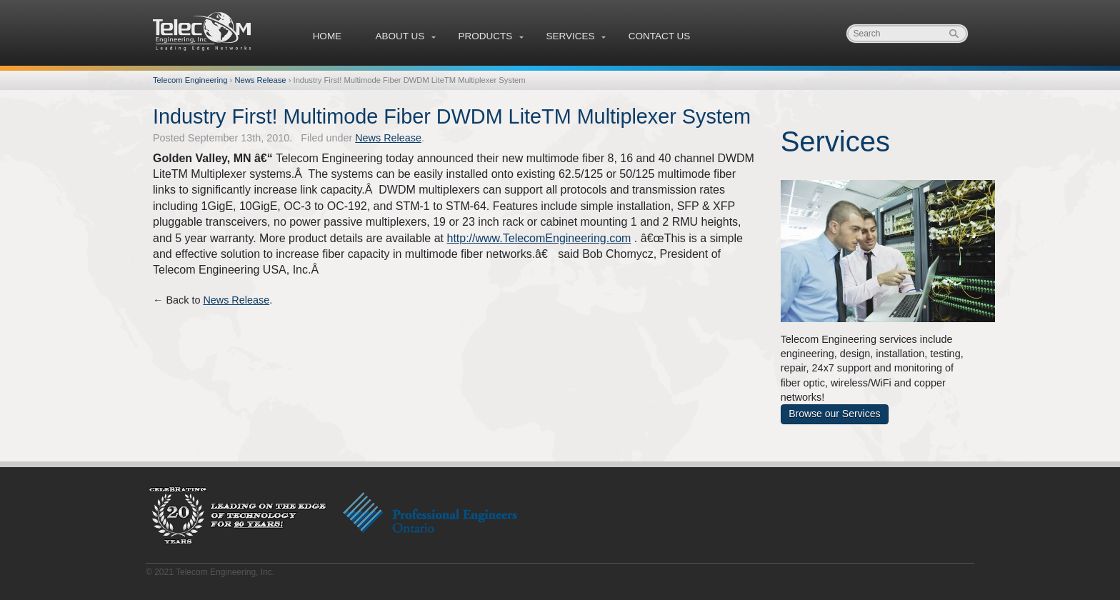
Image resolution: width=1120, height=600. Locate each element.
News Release (260, 80)
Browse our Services (834, 413)
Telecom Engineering (203, 31)
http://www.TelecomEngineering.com (538, 238)
